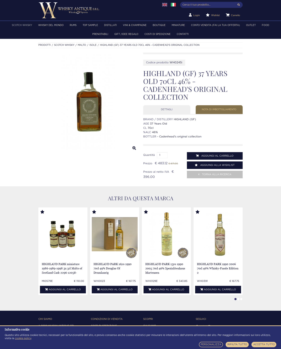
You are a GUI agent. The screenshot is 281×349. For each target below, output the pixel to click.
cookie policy (23, 338)
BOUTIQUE (159, 25)
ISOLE (93, 45)
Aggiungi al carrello (215, 155)
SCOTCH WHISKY (22, 25)
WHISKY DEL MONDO (51, 25)
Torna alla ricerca (214, 174)
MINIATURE (178, 25)
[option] (88, 103)
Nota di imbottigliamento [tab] (219, 109)
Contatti (183, 34)
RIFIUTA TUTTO (237, 344)
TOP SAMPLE (90, 25)
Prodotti (44, 45)
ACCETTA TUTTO (264, 344)
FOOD (265, 25)
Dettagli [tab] (167, 109)
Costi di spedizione (157, 34)
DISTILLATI (110, 25)
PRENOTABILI (100, 34)
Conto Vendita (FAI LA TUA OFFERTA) (215, 25)
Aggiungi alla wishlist (215, 165)
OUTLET (251, 25)
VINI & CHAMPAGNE (135, 25)
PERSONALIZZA (211, 344)
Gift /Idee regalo (126, 34)
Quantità (149, 155)
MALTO (82, 45)
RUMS (73, 25)
